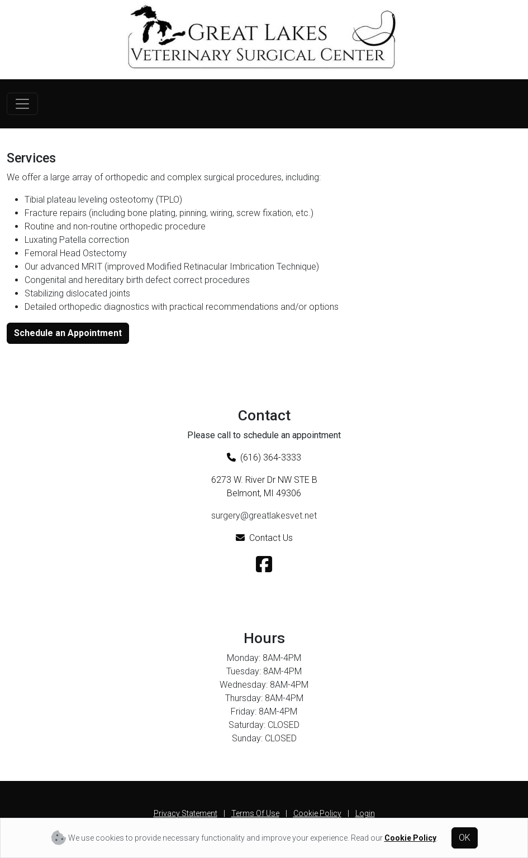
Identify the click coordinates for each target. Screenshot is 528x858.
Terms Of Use (255, 813)
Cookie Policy (317, 813)
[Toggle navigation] (22, 104)
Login (365, 813)
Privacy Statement (185, 813)
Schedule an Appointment (68, 333)
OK (464, 837)
